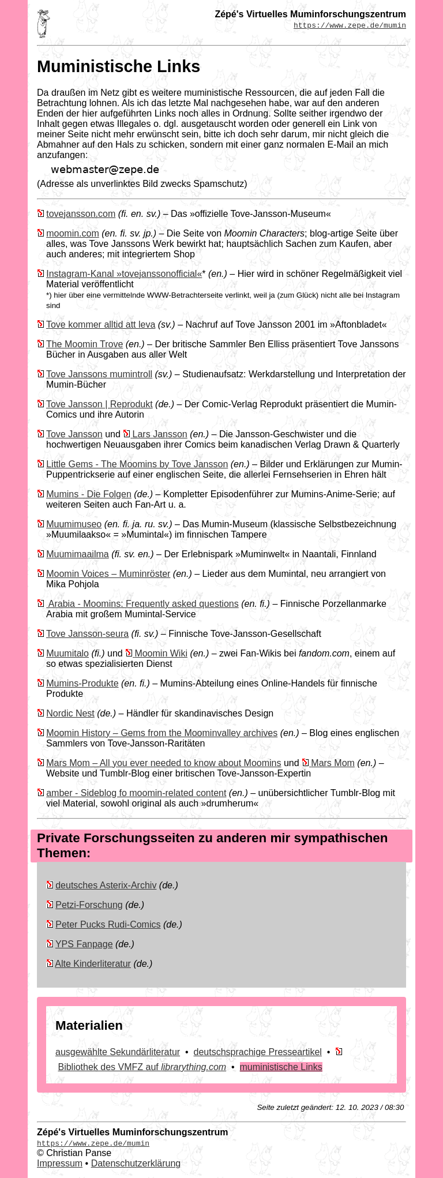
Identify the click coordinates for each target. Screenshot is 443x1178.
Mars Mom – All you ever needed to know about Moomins (163, 763)
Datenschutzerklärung (136, 1163)
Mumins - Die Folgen (89, 494)
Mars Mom (333, 763)
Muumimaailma (77, 554)
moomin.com (72, 233)
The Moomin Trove (84, 344)
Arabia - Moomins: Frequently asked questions (142, 604)
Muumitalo (67, 653)
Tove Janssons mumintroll (99, 374)
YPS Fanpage (84, 944)
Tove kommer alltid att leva (100, 324)
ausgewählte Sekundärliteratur (117, 1052)
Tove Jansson (74, 434)
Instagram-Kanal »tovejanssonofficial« (124, 274)
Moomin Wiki (160, 653)
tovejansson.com (80, 214)
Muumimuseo (74, 524)
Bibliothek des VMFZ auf (142, 1067)
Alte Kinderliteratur (93, 964)
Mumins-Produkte (82, 683)
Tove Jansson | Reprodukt (99, 404)
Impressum (59, 1163)
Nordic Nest (70, 713)
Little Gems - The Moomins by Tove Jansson (137, 464)
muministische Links (281, 1067)
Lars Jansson (160, 434)
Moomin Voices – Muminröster (108, 574)
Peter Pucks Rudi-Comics (107, 924)
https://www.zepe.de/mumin (350, 25)
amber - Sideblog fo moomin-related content (136, 793)
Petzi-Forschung (89, 905)
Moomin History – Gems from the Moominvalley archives (161, 733)
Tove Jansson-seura (87, 634)
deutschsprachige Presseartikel (258, 1052)
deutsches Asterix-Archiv (105, 885)
